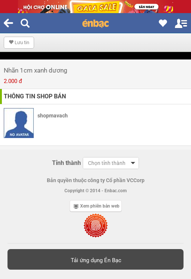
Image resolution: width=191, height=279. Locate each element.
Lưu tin (19, 42)
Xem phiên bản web (96, 206)
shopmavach (52, 116)
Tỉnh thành (66, 162)
